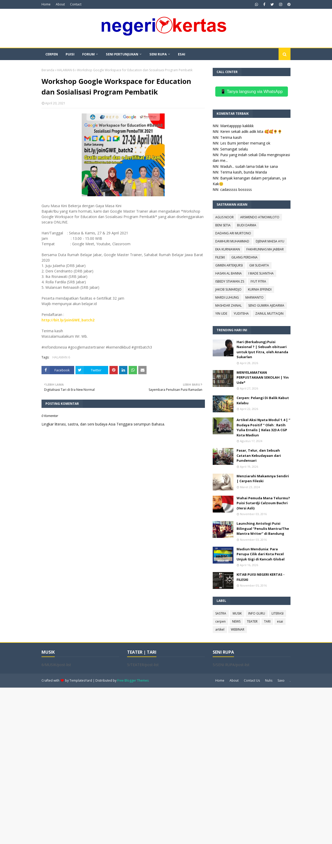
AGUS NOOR (224, 217)
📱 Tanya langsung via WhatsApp (251, 91)
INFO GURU (256, 613)
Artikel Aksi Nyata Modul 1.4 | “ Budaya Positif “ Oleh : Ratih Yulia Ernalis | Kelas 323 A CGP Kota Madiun (263, 427)
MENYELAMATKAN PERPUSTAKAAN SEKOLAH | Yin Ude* (263, 377)
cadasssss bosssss (236, 189)
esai (280, 621)
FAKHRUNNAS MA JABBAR (265, 249)
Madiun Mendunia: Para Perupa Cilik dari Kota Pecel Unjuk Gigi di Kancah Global (261, 554)
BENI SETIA (223, 225)
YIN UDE (221, 313)
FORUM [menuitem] (88, 54)
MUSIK (237, 613)
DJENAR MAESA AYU (270, 241)
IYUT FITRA (258, 281)
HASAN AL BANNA (228, 273)
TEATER (252, 621)
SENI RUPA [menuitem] (158, 54)
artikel (219, 629)
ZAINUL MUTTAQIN (269, 313)
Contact (75, 4)
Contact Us (252, 680)
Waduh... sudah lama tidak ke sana (249, 166)
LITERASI (277, 613)
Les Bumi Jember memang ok (245, 143)
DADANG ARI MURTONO (233, 233)
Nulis (268, 680)
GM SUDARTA (259, 265)
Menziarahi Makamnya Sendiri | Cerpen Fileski (263, 479)
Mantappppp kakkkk (237, 125)
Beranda (48, 70)
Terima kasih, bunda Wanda (243, 172)
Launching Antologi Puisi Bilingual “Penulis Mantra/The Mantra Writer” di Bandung (263, 528)
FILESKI (220, 257)
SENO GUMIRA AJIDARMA (266, 305)
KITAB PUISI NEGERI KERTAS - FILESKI (261, 577)
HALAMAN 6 (65, 70)
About (60, 4)
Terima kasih (231, 137)
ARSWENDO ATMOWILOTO (259, 217)
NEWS (236, 621)
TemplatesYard (81, 680)
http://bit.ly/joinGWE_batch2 (68, 320)
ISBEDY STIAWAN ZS (229, 281)
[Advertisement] (155, 765)
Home (46, 4)
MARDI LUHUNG (227, 297)
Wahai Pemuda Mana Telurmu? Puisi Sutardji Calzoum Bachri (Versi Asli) (263, 503)
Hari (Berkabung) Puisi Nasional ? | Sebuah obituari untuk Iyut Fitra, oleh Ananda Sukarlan (262, 349)
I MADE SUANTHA (261, 273)
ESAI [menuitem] (181, 54)
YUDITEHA (241, 313)
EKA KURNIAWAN (227, 249)
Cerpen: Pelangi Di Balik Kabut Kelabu (263, 400)
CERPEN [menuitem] (51, 54)
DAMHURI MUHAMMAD (232, 241)
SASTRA (220, 613)
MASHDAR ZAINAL (228, 305)
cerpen (220, 621)
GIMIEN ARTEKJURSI (229, 265)
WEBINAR (237, 629)
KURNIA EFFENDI (260, 289)
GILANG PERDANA (244, 257)
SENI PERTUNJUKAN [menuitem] (122, 54)
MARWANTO (254, 297)
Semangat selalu (234, 149)
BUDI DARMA (246, 225)
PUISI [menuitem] (70, 54)
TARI (267, 621)
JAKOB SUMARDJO (228, 289)
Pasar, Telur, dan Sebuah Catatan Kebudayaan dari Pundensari (259, 455)
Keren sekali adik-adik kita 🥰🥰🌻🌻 (251, 131)
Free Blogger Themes (133, 680)
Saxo (281, 680)
